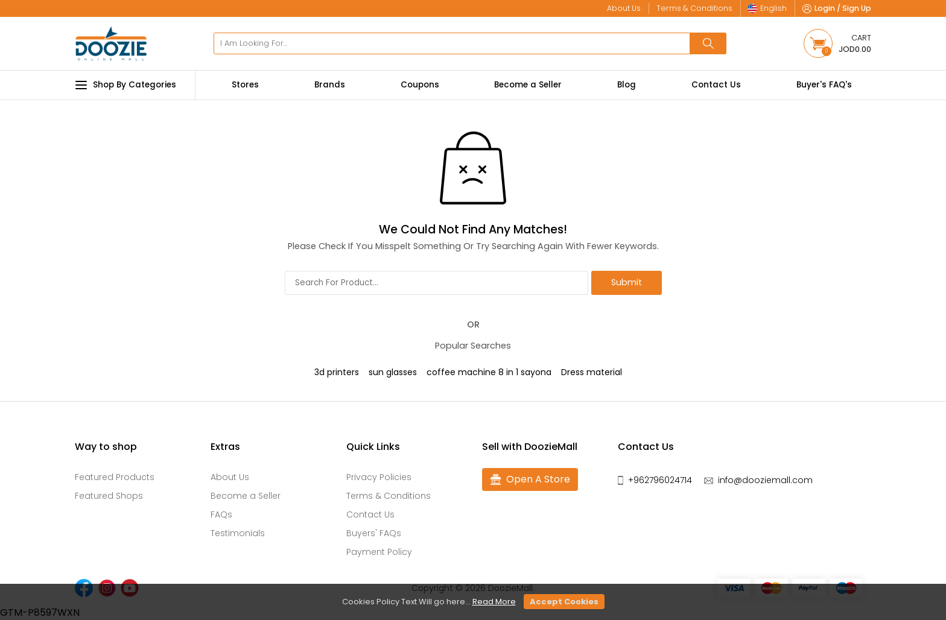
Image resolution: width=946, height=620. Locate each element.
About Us (230, 477)
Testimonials (238, 533)
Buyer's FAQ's (824, 84)
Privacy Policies (378, 477)
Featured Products (114, 477)
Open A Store (530, 479)
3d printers (336, 372)
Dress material (591, 372)
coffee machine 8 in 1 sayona (489, 372)
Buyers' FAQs (373, 533)
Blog (626, 84)
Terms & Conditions (388, 496)
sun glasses (393, 372)
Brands (329, 84)
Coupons (420, 84)
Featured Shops (109, 496)
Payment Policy (379, 552)
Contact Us (716, 84)
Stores (245, 84)
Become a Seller (528, 84)
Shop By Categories (125, 85)
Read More (494, 601)
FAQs (221, 514)
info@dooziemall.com (765, 480)
